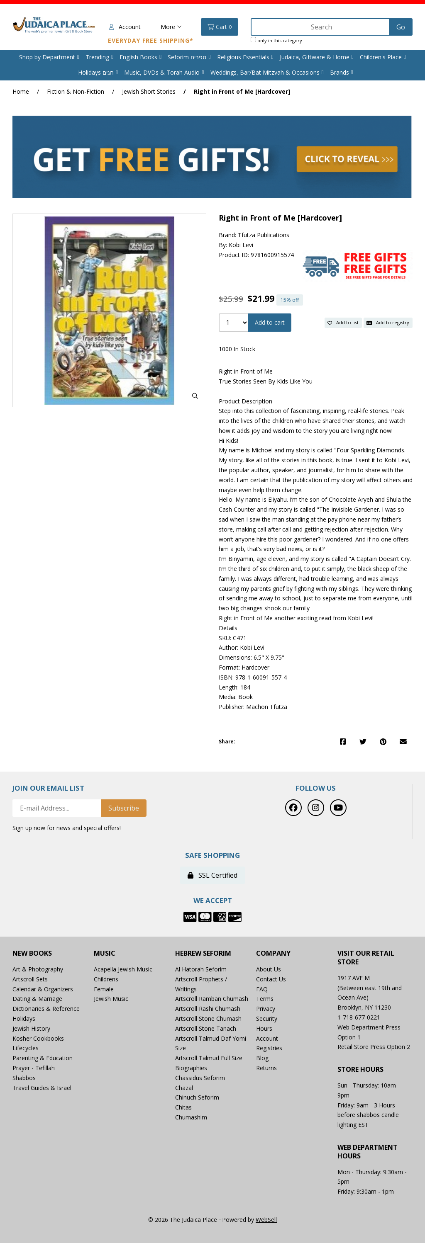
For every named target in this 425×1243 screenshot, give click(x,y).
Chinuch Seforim (197, 1097)
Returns (266, 1068)
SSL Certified (212, 875)
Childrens (106, 979)
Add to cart (270, 322)
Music (104, 953)
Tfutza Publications (263, 235)
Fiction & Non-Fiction (75, 91)
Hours (264, 1028)
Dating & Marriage (37, 999)
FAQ (262, 989)
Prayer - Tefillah (33, 1068)
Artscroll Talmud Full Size (208, 1058)
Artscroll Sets (30, 979)
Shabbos (24, 1078)
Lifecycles (25, 1048)
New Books (32, 953)
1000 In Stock (237, 349)
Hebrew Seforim (203, 953)
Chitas (183, 1107)
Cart (220, 27)
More (171, 27)
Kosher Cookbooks (38, 1038)
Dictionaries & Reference (46, 1008)
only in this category (276, 40)
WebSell (266, 1220)
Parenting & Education (42, 1058)
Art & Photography (37, 969)
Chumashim (191, 1117)
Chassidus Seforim (200, 1078)
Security (266, 1018)
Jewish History (31, 1028)
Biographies (191, 1068)
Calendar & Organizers (42, 989)
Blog (262, 1058)
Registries (269, 1048)
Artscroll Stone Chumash (208, 1018)
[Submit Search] (401, 27)
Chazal (184, 1088)
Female (104, 989)
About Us (268, 969)
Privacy (265, 1008)
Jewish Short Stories (149, 91)
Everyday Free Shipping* (150, 40)
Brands (339, 72)
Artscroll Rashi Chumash (207, 1008)
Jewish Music (111, 999)
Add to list (343, 322)
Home (20, 91)
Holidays (23, 1018)
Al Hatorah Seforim (201, 969)
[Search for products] (321, 27)
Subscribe (123, 808)
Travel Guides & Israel (41, 1088)
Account (125, 27)
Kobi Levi (241, 245)
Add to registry (387, 322)
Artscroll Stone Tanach (205, 1028)
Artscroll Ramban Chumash (211, 999)
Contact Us (271, 979)
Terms (265, 999)
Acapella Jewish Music (123, 969)
